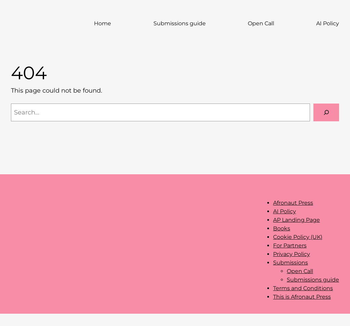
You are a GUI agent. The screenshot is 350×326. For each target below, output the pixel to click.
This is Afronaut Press (302, 297)
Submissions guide (313, 279)
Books (281, 228)
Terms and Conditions (303, 288)
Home (102, 23)
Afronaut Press (293, 203)
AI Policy (284, 211)
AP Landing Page (296, 220)
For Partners (290, 245)
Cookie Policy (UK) (297, 237)
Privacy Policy (291, 254)
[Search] (326, 112)
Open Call (300, 271)
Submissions (290, 262)
